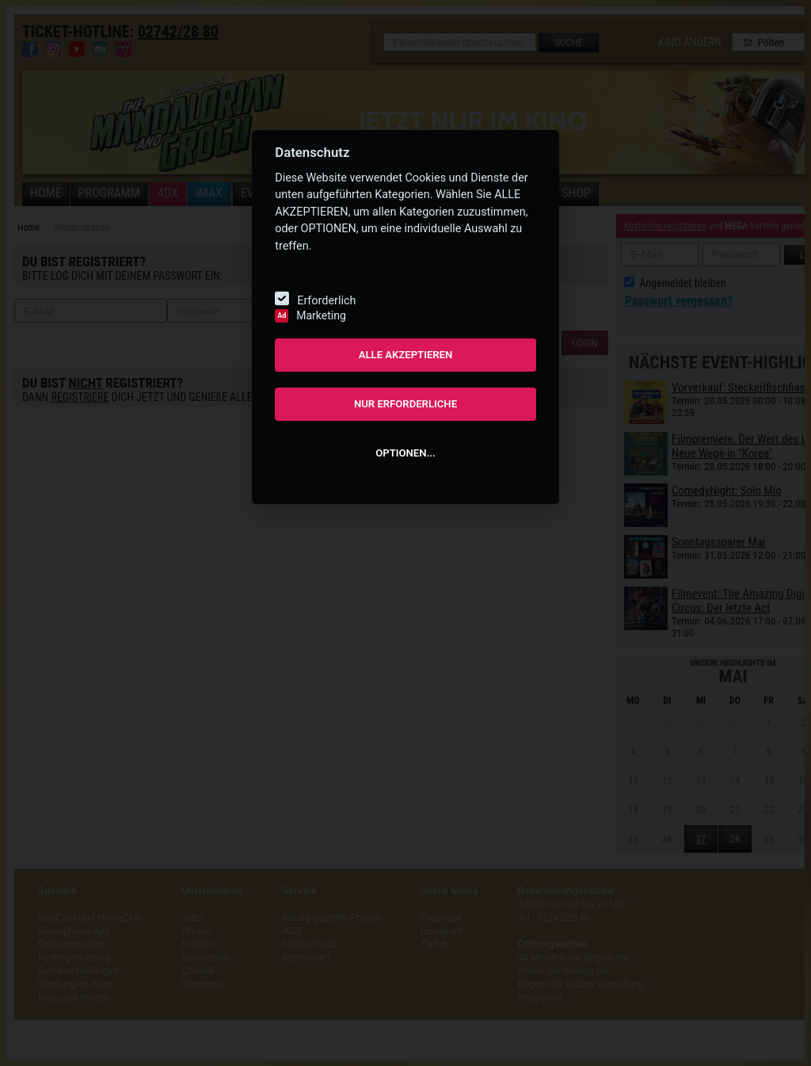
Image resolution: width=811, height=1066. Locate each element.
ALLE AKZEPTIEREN (406, 355)
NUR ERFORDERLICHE (405, 404)
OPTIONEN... (405, 453)
